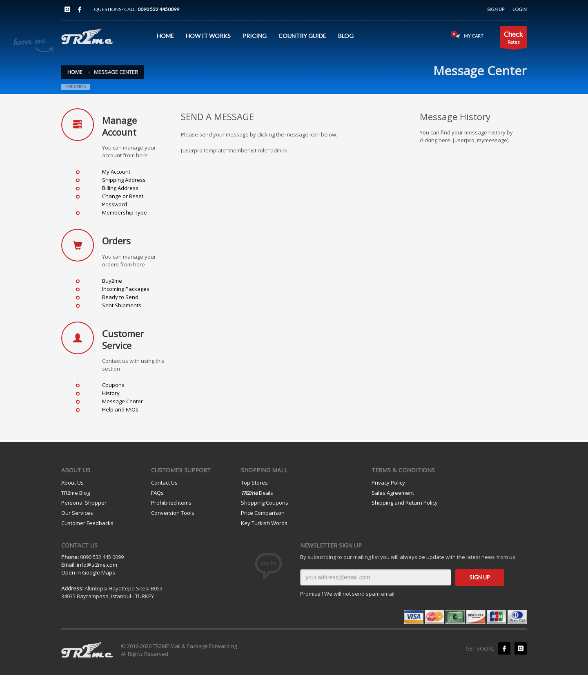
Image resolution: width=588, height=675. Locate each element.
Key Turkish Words (264, 523)
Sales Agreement (393, 492)
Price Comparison (263, 512)
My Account (116, 171)
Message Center (122, 401)
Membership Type (124, 212)
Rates (513, 38)
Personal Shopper (84, 502)
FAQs (157, 492)
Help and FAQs (120, 409)
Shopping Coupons (264, 502)
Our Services (77, 512)
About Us (72, 482)
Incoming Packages (125, 289)
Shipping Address (124, 179)
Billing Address (120, 188)
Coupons (113, 385)
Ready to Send (120, 297)
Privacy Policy (388, 482)
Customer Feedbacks (87, 523)
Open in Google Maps (88, 572)
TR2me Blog (75, 492)
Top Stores (254, 482)
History (111, 393)
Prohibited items (171, 502)
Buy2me (112, 280)
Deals (257, 492)
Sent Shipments (121, 305)
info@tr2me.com (97, 564)
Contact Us (164, 482)
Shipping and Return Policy (405, 502)
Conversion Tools (172, 512)
